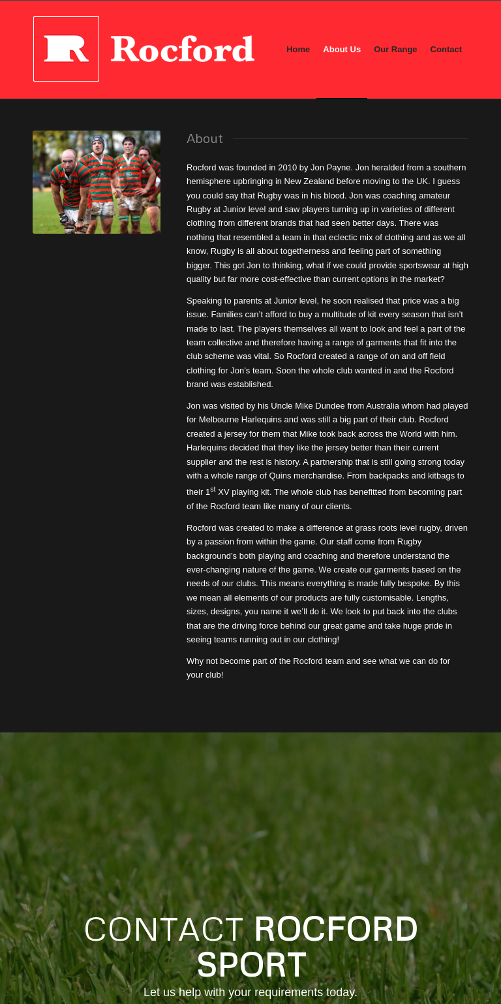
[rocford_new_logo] (143, 50)
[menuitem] (298, 50)
